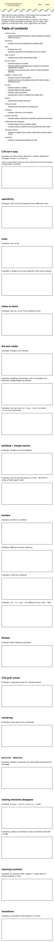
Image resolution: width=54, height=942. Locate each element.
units (6, 47)
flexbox (7, 98)
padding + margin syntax (13, 75)
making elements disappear (14, 122)
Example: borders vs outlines (17, 87)
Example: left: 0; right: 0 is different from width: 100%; (25, 95)
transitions (8, 137)
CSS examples (13, 4)
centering (8, 110)
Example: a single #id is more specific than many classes (27, 52)
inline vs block (10, 55)
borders (8, 85)
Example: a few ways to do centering (20, 112)
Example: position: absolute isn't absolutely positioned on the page (30, 118)
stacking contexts (11, 130)
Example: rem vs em (14, 49)
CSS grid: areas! (10, 104)
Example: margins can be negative (19, 77)
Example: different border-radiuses (19, 90)
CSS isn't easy (10, 33)
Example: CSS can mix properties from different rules (25, 43)
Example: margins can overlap (18, 63)
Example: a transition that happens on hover (22, 140)
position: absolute (11, 116)
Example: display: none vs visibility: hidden (22, 124)
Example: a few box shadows (17, 92)
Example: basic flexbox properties (19, 100)
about (47, 4)
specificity (8, 41)
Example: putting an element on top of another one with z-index (29, 126)
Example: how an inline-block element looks (22, 57)
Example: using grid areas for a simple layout (23, 106)
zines (40, 4)
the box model (10, 61)
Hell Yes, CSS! (30, 17)
